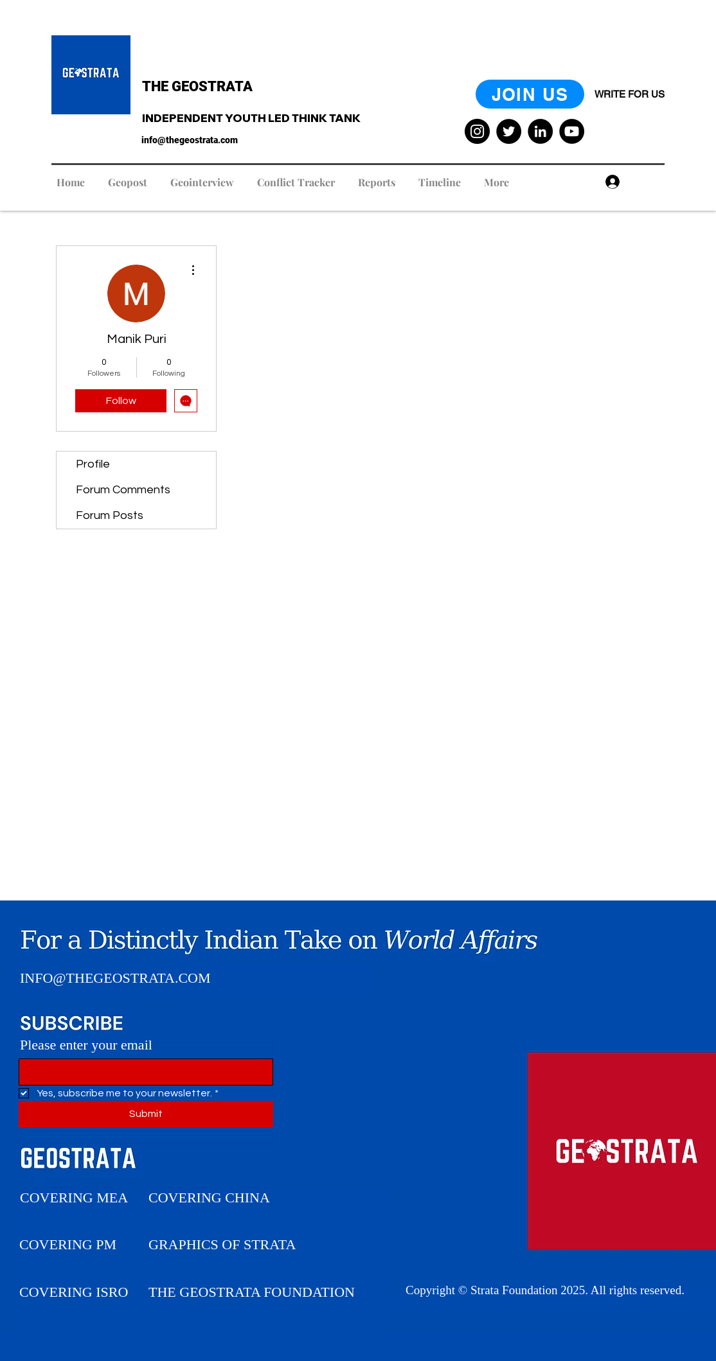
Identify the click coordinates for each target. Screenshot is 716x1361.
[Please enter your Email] (142, 1072)
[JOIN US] (530, 94)
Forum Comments (123, 490)
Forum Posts (109, 515)
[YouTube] (571, 131)
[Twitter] (508, 131)
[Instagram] (477, 131)
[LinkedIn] (540, 131)
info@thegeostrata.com (189, 140)
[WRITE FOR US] (629, 94)
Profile (93, 464)
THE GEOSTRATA (197, 86)
